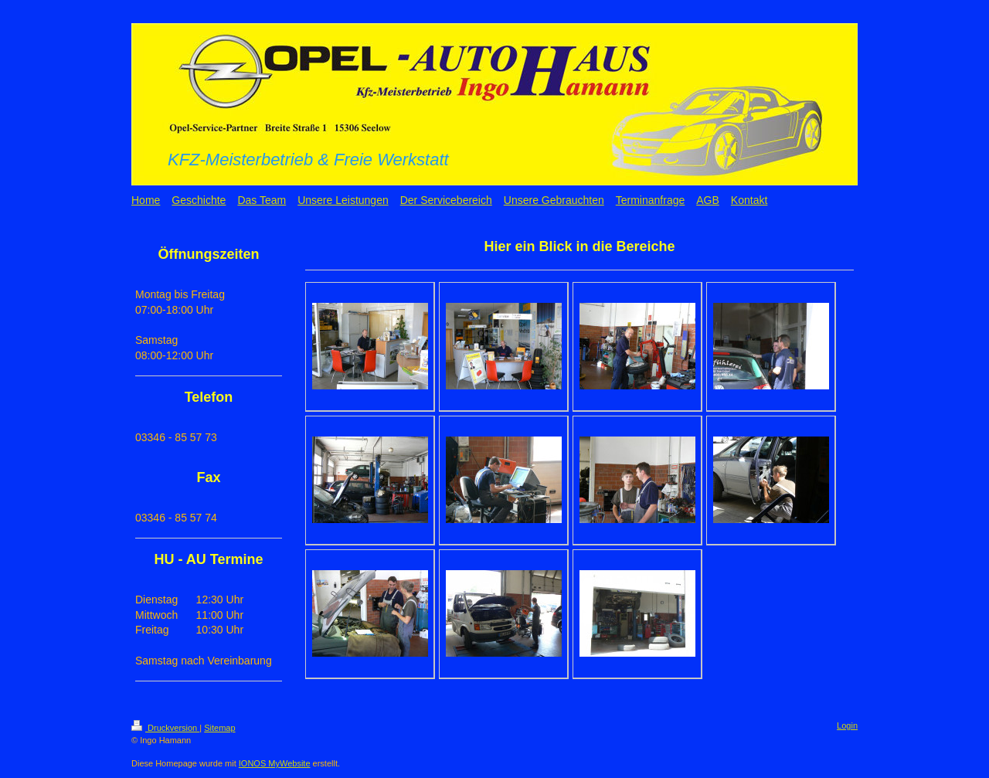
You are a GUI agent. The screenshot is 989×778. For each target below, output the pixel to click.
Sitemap (219, 727)
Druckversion (165, 727)
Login (847, 725)
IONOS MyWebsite (275, 763)
